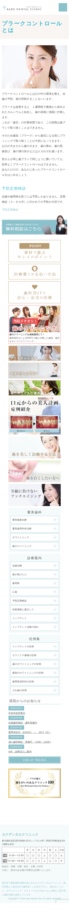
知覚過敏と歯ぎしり (23, 609)
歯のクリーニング (21, 546)
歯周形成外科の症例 (23, 681)
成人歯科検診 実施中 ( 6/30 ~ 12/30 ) (29, 742)
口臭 (14, 592)
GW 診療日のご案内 (20, 751)
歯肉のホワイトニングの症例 (27, 672)
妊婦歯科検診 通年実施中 (22, 722)
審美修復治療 (19, 519)
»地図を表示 (8, 844)
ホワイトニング (20, 537)
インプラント (19, 618)
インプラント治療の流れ (25, 627)
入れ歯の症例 (19, 690)
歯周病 (16, 583)
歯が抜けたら (19, 574)
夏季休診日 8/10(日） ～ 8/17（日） (29, 732)
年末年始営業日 (16, 713)
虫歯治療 (17, 565)
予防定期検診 (10, 209)
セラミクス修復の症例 (24, 655)
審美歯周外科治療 (21, 528)
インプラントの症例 (23, 646)
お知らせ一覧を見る (34, 759)
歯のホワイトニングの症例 (26, 664)
